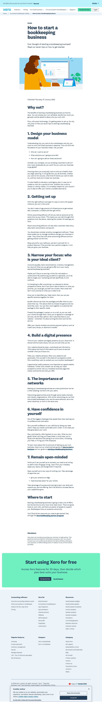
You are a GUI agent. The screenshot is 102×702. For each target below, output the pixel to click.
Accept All (73, 698)
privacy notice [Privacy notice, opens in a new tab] (33, 696)
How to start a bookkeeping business (44, 14)
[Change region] (81, 684)
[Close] (89, 689)
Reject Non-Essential (73, 693)
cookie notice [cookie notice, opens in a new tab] (23, 696)
